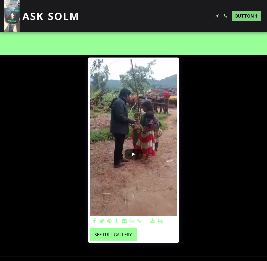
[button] (217, 16)
